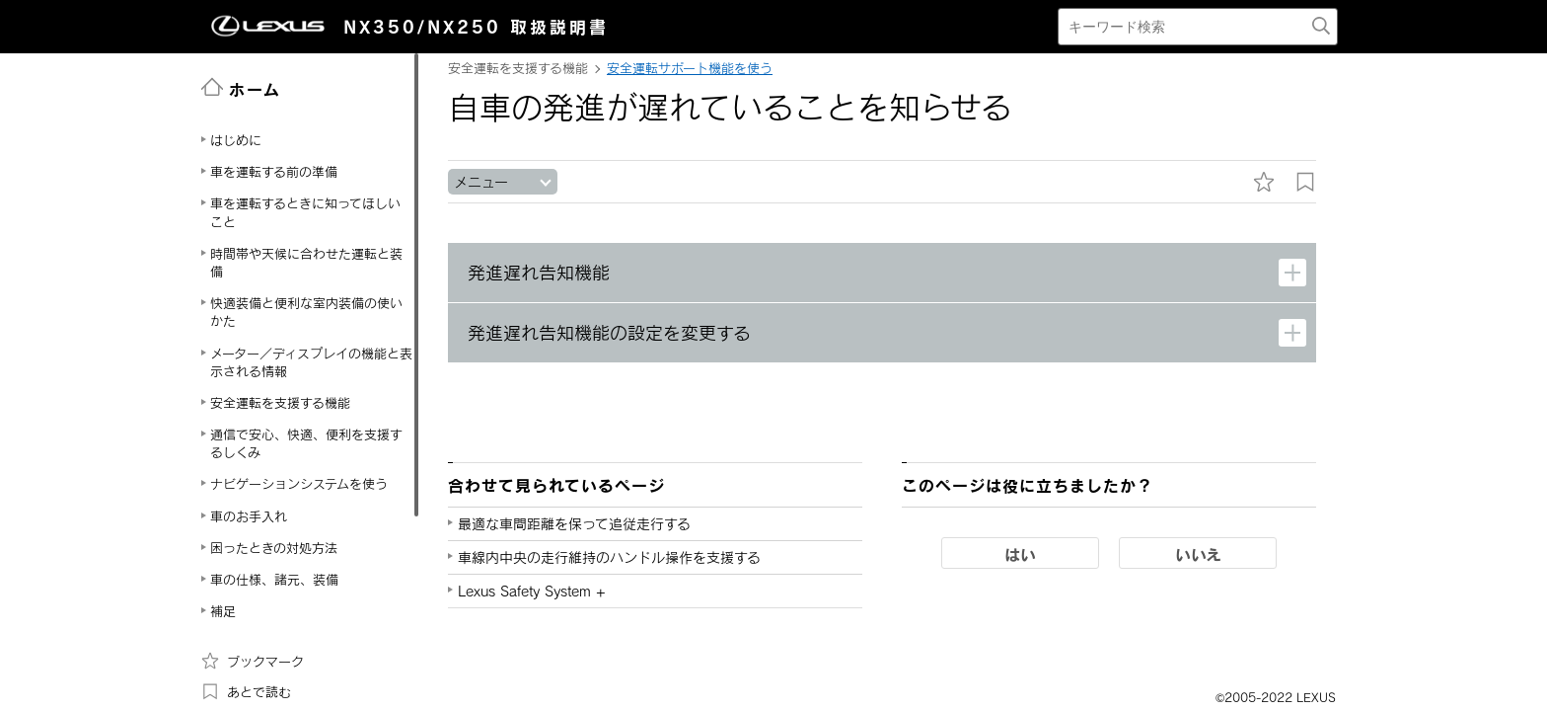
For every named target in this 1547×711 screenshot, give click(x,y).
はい (1020, 554)
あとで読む (246, 691)
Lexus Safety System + (532, 591)
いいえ (1198, 554)
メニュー (481, 182)
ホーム (241, 88)
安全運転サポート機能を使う (690, 68)
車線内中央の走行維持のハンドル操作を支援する (609, 557)
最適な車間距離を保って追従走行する (574, 523)
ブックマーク (252, 661)
